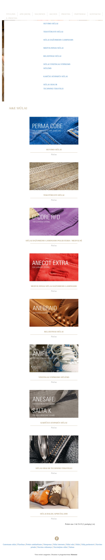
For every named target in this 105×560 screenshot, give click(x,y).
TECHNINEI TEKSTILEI (53, 89)
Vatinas (71, 547)
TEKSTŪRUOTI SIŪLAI (53, 32)
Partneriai (79, 14)
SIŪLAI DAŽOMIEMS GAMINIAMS (58, 40)
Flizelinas (21, 544)
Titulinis (10, 14)
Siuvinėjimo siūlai (60, 547)
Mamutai (74, 554)
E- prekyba (11, 18)
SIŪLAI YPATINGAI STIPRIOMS (56, 64)
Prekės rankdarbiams (34, 544)
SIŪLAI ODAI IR (50, 85)
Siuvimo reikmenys (44, 547)
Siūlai (78, 544)
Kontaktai (95, 14)
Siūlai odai (70, 544)
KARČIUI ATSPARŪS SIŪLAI (55, 76)
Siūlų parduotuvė (87, 544)
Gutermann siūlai (9, 544)
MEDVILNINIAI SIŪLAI (53, 48)
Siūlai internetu (59, 544)
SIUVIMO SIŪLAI (50, 24)
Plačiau (54, 155)
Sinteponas (47, 544)
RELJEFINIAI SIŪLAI (52, 56)
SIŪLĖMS (47, 68)
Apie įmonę (25, 14)
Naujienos (40, 14)
